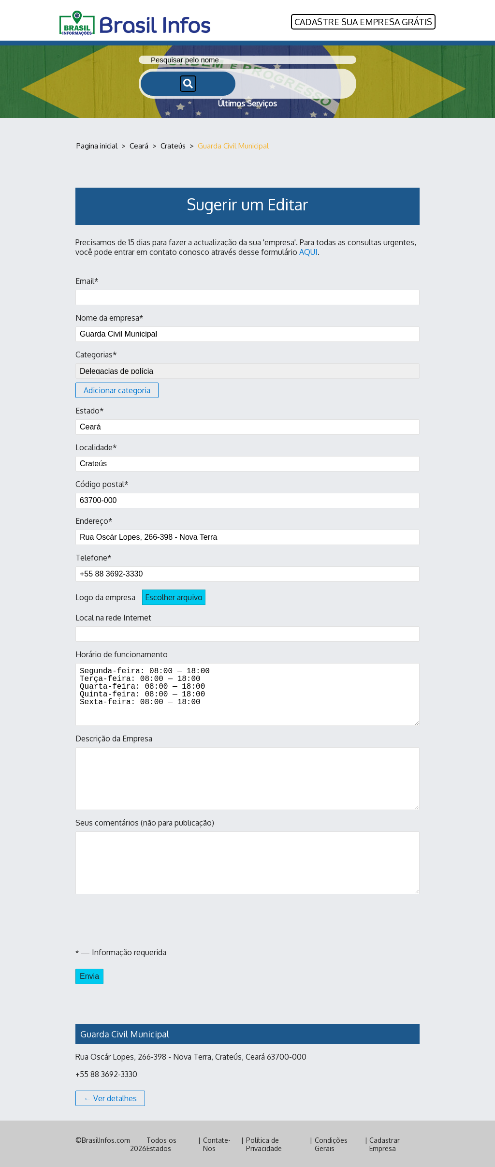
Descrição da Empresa (247, 771)
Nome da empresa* (247, 326)
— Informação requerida (120, 951)
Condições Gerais (331, 1143)
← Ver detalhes (110, 1097)
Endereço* (247, 529)
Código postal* (247, 492)
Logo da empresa (140, 596)
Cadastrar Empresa (384, 1143)
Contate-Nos (217, 1143)
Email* (247, 289)
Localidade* (247, 456)
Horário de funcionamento (247, 687)
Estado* (247, 419)
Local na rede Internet (247, 626)
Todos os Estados (161, 1143)
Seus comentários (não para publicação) (247, 855)
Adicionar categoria (117, 389)
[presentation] (148, 920)
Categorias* (247, 373)
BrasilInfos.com (106, 1139)
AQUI (308, 251)
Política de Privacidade (264, 1143)
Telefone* (247, 566)
